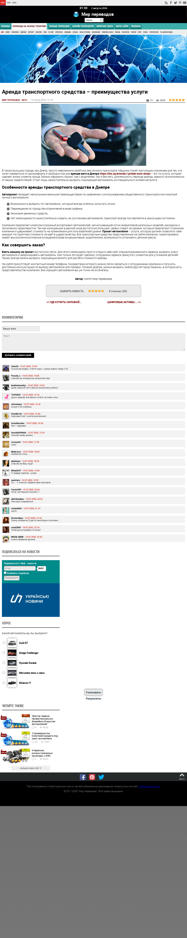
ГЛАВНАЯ (5, 26)
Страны (145, 32)
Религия (133, 32)
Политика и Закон (107, 32)
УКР (9, 2)
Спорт (139, 32)
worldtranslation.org (149, 786)
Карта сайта (122, 26)
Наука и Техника (85, 32)
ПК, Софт (51, 32)
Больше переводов (59, 26)
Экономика (15, 32)
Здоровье (23, 32)
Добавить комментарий (18, 354)
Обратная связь (104, 26)
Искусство (39, 32)
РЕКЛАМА (136, 26)
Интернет (31, 32)
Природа (117, 32)
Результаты (93, 698)
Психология (125, 32)
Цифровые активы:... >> (124, 301)
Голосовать (93, 692)
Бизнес (8, 32)
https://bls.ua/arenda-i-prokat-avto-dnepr (125, 173)
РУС (3, 2)
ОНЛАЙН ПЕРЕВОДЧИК (83, 26)
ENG (14, 2)
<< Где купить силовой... (64, 302)
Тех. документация (166, 32)
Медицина (67, 32)
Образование (96, 32)
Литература (59, 32)
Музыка (75, 32)
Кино (45, 32)
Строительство (153, 32)
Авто (2, 32)
